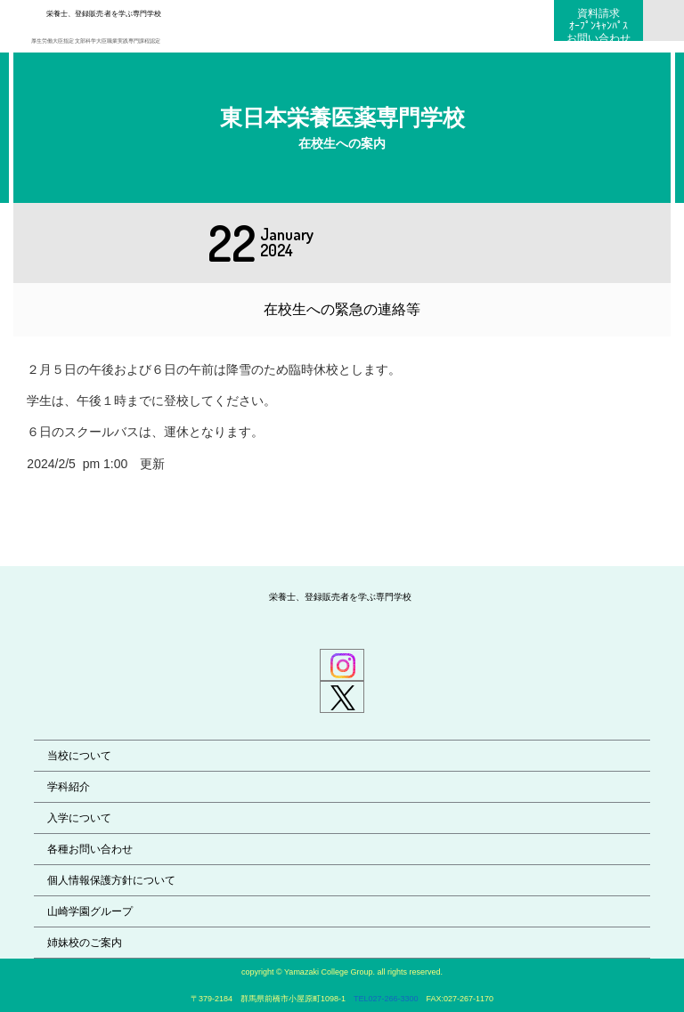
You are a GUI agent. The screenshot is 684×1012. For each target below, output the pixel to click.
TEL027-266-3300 (386, 998)
